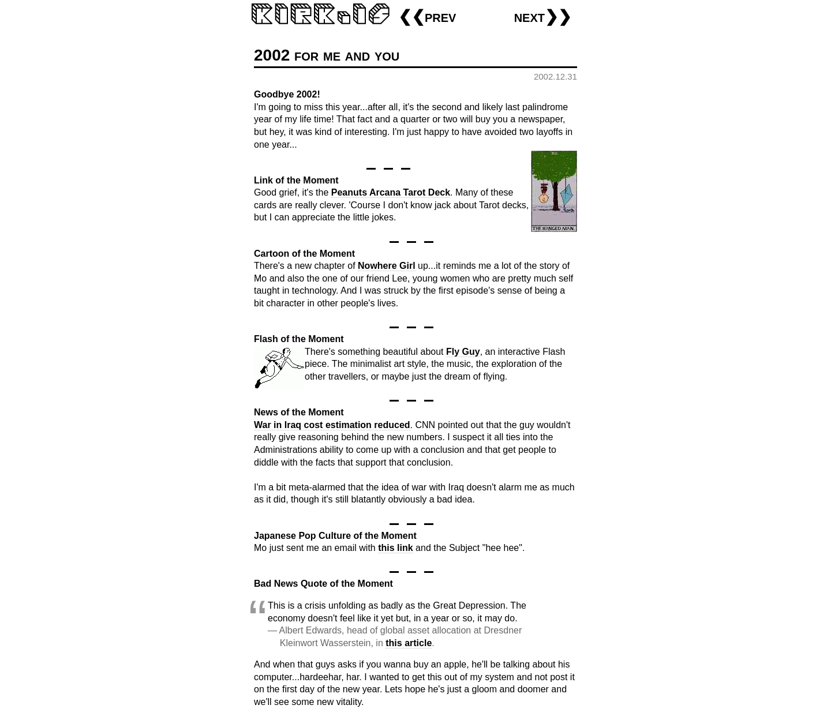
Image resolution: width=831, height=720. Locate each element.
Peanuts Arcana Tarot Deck (390, 192)
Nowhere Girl (386, 266)
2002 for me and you (326, 55)
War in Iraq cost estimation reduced (332, 425)
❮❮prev (427, 16)
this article (408, 643)
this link (395, 548)
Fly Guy (463, 352)
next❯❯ (542, 16)
